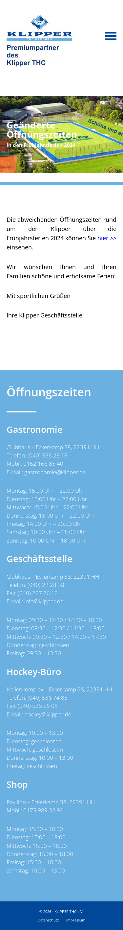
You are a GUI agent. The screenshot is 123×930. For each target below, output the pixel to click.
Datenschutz (48, 920)
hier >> (106, 238)
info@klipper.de (43, 601)
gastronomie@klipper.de (55, 472)
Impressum (75, 920)
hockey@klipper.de (47, 714)
